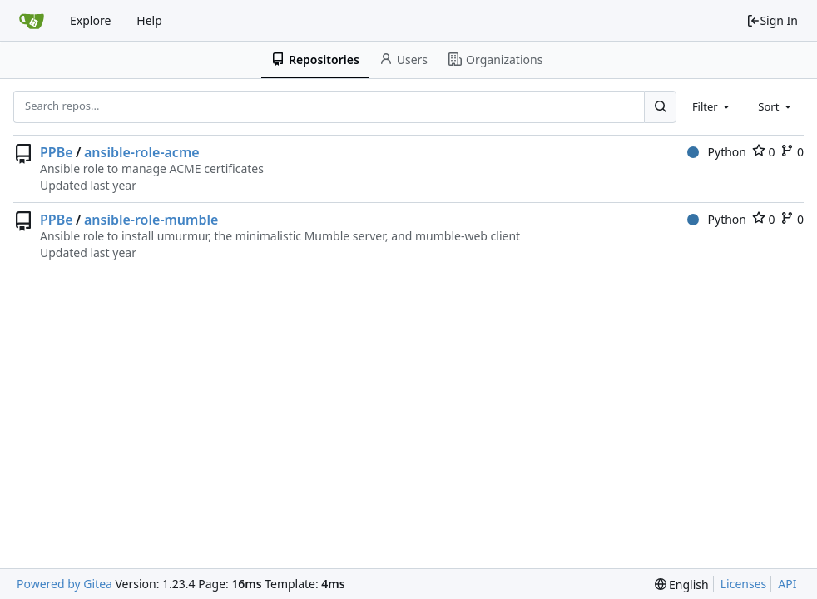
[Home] (31, 21)
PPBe (56, 152)
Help (149, 20)
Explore (90, 20)
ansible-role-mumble (151, 219)
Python (716, 152)
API (787, 584)
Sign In (772, 20)
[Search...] (660, 106)
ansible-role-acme (142, 152)
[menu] (682, 584)
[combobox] (712, 106)
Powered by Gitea (64, 584)
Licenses (743, 584)
